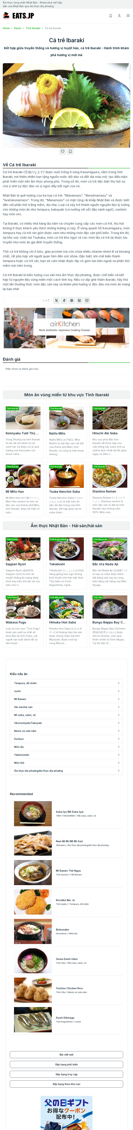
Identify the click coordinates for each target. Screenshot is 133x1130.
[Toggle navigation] (128, 16)
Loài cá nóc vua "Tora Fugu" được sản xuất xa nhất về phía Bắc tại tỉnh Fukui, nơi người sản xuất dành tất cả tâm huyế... (23, 636)
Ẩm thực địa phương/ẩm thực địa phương (90, 1057)
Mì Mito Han (15, 491)
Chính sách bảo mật (110, 1094)
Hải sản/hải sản (12, 1052)
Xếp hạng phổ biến (66, 923)
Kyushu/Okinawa (13, 1114)
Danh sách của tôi (77, 1094)
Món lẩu (71, 1042)
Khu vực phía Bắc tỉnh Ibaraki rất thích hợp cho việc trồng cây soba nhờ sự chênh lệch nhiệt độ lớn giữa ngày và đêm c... (109, 446)
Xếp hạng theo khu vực (67, 942)
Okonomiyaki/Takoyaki (16, 1062)
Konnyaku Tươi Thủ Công (25, 433)
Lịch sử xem (73, 1099)
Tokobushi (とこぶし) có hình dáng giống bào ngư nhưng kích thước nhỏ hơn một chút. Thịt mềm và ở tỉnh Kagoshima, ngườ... (66, 577)
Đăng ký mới (73, 1084)
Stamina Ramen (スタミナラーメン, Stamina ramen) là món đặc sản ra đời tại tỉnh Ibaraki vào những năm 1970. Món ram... (108, 505)
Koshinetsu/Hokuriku (15, 1094)
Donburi (71, 1037)
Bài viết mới (66, 913)
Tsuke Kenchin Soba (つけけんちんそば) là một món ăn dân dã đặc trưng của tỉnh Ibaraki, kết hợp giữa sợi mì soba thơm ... (66, 505)
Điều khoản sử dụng (110, 1089)
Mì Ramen (9, 1047)
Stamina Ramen (104, 491)
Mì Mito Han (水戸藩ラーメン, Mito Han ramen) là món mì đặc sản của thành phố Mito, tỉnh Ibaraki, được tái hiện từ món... (23, 505)
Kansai (7, 1104)
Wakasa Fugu (16, 622)
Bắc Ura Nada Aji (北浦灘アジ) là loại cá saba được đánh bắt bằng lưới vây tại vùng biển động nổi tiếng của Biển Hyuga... (109, 577)
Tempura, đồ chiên (14, 1037)
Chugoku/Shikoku (13, 1109)
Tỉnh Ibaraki (34, 28)
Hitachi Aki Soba (105, 433)
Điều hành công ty (109, 1084)
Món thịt (71, 1052)
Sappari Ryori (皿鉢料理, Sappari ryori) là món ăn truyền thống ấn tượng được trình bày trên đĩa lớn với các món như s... (23, 577)
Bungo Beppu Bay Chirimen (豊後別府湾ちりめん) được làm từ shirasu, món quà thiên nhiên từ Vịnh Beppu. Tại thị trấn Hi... (108, 612)
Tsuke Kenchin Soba (64, 491)
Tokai (6, 1099)
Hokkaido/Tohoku (13, 1084)
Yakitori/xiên (74, 1047)
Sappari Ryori (16, 564)
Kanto (19, 28)
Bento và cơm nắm (14, 1067)
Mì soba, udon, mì (13, 1057)
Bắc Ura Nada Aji (105, 564)
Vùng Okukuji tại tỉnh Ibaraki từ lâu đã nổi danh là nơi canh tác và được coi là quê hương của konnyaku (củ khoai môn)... (23, 446)
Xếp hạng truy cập (67, 933)
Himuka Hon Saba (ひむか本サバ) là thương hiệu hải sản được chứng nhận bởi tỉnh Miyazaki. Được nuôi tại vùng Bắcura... (65, 612)
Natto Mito (57, 433)
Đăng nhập (72, 1089)
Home (8, 28)
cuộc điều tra (106, 1099)
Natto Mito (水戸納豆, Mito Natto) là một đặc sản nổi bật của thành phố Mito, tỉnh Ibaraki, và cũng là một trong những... (66, 447)
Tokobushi (57, 564)
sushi (6, 1042)
